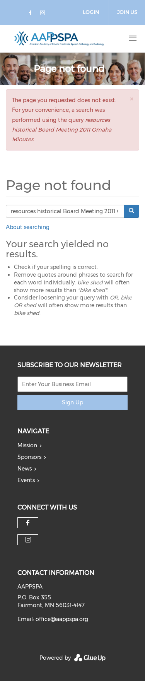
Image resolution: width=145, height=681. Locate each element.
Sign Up (72, 402)
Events (26, 480)
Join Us (127, 12)
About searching (27, 227)
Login (91, 12)
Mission (27, 445)
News (24, 468)
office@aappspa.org (62, 619)
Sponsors (29, 456)
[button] (131, 99)
